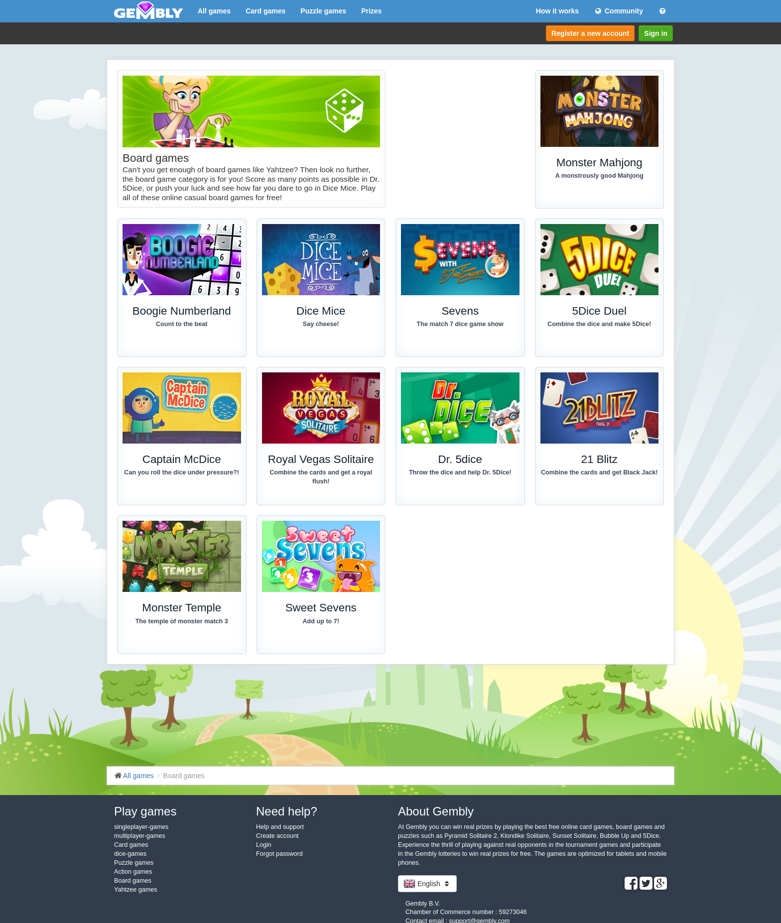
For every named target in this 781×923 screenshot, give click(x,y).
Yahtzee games (135, 889)
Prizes (371, 11)
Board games (132, 880)
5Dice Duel (599, 311)
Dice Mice (320, 311)
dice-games (130, 853)
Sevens (460, 311)
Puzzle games (323, 11)
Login (263, 844)
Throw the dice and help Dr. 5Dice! (460, 472)
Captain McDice (181, 459)
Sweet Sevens (321, 607)
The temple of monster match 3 (181, 621)
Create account (277, 835)
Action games (133, 871)
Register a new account (590, 33)
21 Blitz (599, 459)
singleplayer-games (141, 826)
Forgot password (279, 853)
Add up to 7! (321, 621)
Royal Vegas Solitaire (321, 459)
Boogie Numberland (181, 311)
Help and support (280, 826)
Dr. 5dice (460, 459)
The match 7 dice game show (460, 324)
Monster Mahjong (599, 162)
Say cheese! (321, 324)
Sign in (655, 33)
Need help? (286, 811)
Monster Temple (181, 607)
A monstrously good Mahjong (599, 175)
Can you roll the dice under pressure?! (181, 472)
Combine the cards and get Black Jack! (599, 472)
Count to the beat (182, 324)
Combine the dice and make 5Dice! (599, 324)
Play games (145, 811)
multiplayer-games (139, 835)
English (427, 884)
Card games (265, 11)
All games (214, 11)
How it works (557, 11)
